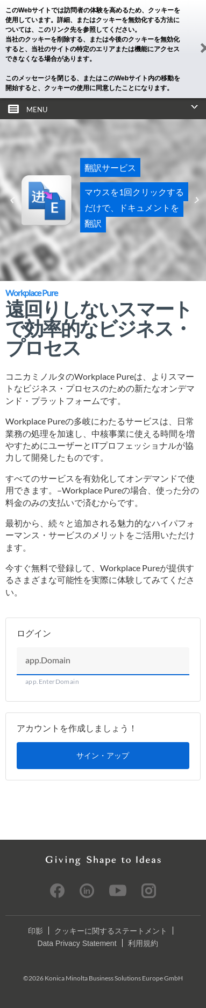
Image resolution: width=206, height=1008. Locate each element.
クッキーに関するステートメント (110, 931)
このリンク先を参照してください (86, 29)
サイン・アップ (102, 755)
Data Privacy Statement (76, 943)
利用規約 (143, 943)
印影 (35, 931)
